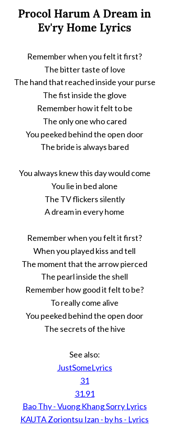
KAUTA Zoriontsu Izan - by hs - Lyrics (84, 419)
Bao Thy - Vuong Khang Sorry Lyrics (85, 406)
